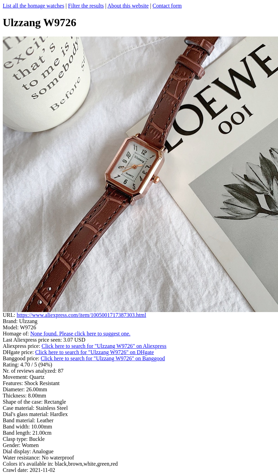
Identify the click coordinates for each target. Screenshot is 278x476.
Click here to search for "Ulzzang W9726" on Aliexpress (104, 346)
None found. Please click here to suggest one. (80, 334)
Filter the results (86, 6)
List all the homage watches (33, 6)
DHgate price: (19, 352)
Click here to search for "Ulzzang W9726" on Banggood (103, 358)
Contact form (167, 6)
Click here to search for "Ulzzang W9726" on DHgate (94, 352)
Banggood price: (22, 358)
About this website (128, 6)
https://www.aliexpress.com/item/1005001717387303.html (81, 315)
